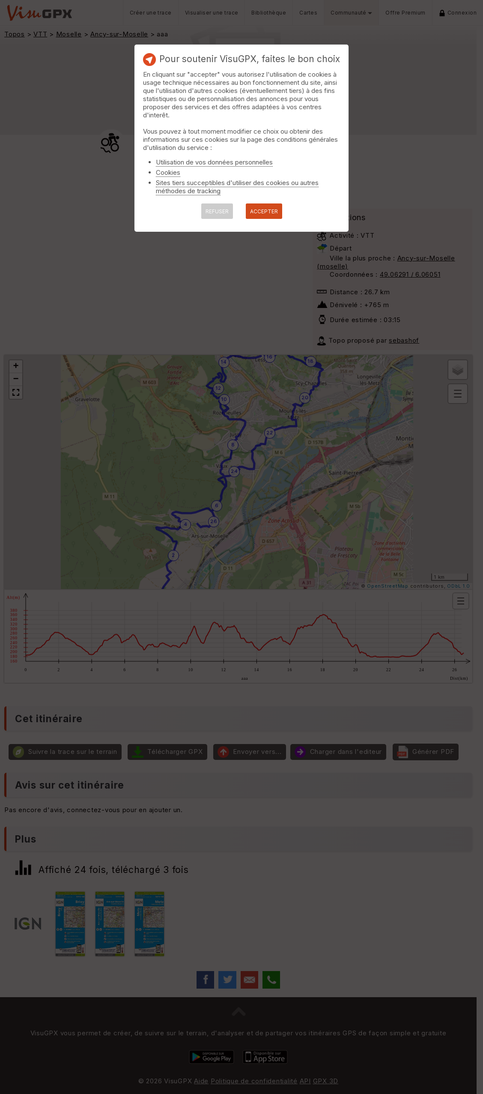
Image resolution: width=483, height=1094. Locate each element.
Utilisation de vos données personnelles (214, 162)
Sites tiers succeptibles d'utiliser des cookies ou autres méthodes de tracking (237, 187)
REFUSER (217, 211)
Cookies (168, 172)
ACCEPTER (264, 211)
